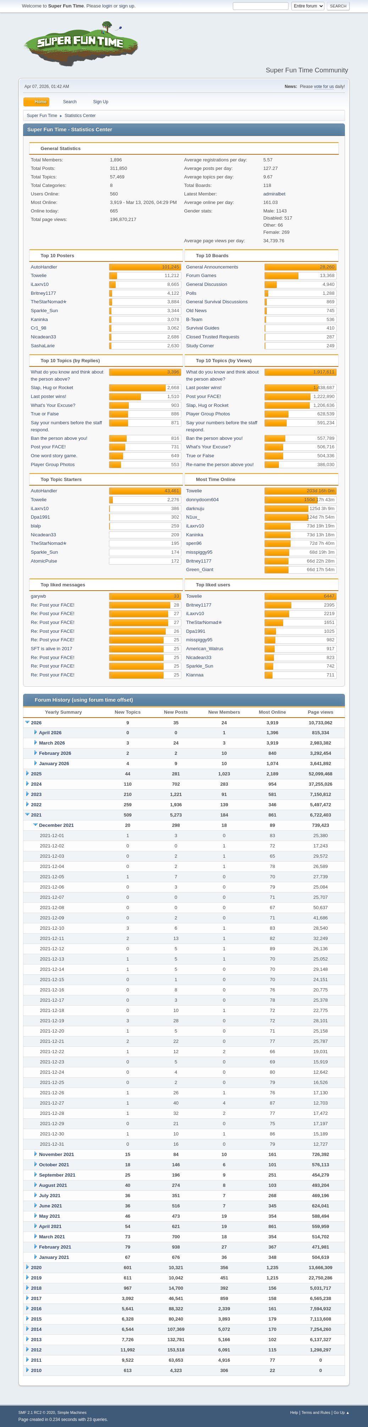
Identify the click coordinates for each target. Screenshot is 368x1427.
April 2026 (50, 732)
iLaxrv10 (40, 284)
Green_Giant (199, 569)
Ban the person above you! (59, 438)
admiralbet (274, 194)
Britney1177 (43, 293)
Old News (196, 310)
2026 (36, 722)
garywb (38, 596)
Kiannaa (195, 674)
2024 (36, 784)
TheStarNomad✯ (49, 301)
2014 (36, 1329)
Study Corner (200, 345)
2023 (36, 794)
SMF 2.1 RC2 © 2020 (36, 1412)
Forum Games (201, 275)
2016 (36, 1308)
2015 (36, 1319)
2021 (36, 815)
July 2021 (49, 1195)
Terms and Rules (316, 1412)
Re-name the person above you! (220, 464)
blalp (36, 526)
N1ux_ (193, 517)
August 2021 (53, 1185)
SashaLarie (43, 345)
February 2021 (55, 1247)
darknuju (195, 508)
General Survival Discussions (217, 301)
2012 (36, 1350)
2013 (36, 1339)
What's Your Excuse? (53, 405)
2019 (36, 1278)
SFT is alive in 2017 (51, 648)
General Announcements (212, 267)
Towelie (38, 275)
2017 (36, 1298)
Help (294, 1412)
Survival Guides (202, 328)
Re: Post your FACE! (53, 605)
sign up (126, 6)
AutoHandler (44, 267)
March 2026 (52, 743)
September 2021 (57, 1175)
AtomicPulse (44, 561)
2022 (36, 804)
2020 (36, 1267)
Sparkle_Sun (44, 310)
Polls (191, 293)
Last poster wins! (48, 396)
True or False (45, 413)
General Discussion (206, 284)
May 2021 (49, 1216)
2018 (36, 1288)
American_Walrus (205, 648)
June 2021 (50, 1205)
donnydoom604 (202, 499)
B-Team (194, 319)
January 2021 (54, 1257)
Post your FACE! (48, 446)
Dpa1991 (40, 517)
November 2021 (56, 1154)
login (107, 6)
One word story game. (54, 455)
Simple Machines (72, 1412)
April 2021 (50, 1226)
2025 (36, 773)
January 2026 (54, 763)
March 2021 (52, 1236)
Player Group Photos (53, 464)
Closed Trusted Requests (213, 336)
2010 (36, 1370)
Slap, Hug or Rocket (52, 387)
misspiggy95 (199, 552)
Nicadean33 (43, 336)
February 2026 (55, 753)
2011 (36, 1360)
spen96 (194, 543)
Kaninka (39, 319)
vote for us (324, 86)
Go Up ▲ (342, 1412)
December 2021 (56, 825)
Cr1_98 (38, 328)
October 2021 (54, 1164)
